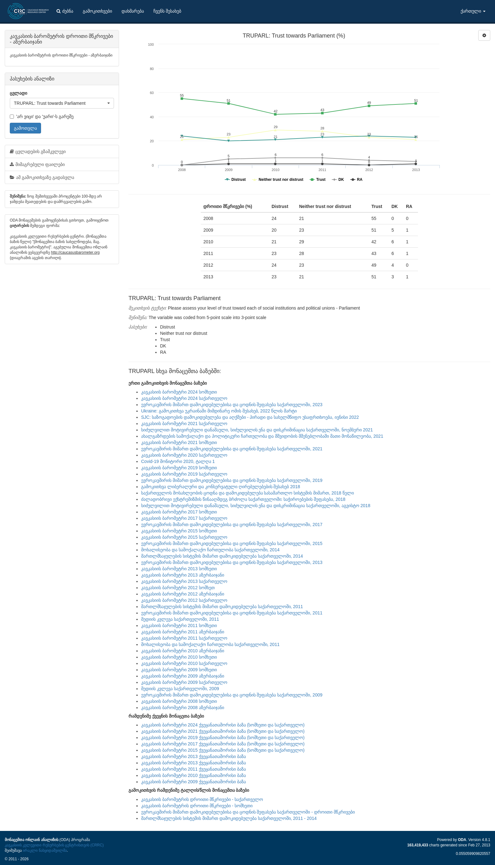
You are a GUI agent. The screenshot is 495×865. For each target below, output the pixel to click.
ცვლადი (18, 93)
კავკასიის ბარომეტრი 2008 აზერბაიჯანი (182, 707)
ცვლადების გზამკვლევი (38, 151)
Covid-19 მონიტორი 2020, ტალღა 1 (178, 461)
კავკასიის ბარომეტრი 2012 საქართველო (184, 600)
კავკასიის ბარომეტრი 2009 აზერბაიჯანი (182, 675)
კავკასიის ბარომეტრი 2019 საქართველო (184, 474)
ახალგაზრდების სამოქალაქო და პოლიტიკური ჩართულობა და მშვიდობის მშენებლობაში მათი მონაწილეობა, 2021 (262, 436)
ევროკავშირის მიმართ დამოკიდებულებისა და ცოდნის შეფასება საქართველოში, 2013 (231, 562)
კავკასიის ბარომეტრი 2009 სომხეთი (179, 669)
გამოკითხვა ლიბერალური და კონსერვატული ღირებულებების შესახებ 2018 (220, 486)
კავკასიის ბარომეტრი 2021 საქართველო (184, 423)
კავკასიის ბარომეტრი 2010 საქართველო (184, 663)
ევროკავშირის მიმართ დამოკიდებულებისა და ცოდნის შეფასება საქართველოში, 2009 (231, 694)
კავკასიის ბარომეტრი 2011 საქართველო (184, 638)
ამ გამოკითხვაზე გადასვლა (42, 177)
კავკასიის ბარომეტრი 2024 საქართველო (184, 398)
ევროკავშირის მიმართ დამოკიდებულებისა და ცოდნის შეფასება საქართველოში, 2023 (231, 404)
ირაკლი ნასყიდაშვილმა (45, 850)
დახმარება (133, 11)
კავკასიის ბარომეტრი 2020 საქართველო (184, 455)
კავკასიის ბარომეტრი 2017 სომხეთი (179, 511)
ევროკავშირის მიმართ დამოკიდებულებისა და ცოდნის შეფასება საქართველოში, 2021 (231, 448)
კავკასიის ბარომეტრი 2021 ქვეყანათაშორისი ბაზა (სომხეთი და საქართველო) (223, 731)
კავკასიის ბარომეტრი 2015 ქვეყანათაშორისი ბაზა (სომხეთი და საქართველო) (223, 750)
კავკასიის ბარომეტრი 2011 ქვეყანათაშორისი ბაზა (193, 769)
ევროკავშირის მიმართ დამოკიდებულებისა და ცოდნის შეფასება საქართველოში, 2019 (231, 480)
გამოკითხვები (97, 11)
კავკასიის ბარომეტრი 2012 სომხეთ (178, 587)
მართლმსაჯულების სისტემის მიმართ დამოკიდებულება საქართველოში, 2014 (222, 556)
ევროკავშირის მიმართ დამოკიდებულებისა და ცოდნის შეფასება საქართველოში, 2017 (231, 524)
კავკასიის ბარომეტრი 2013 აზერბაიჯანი (182, 575)
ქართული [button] (473, 11)
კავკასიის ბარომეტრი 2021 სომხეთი (179, 442)
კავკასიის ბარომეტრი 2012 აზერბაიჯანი (182, 593)
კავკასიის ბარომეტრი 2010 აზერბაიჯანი (182, 650)
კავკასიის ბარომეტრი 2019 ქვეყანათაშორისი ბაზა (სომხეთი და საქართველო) (223, 737)
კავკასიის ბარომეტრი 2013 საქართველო (184, 581)
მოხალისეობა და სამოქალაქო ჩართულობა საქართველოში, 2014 (210, 549)
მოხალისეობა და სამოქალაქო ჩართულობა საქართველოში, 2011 (210, 644)
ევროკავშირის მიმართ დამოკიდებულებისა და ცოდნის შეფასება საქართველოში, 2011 (231, 612)
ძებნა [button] (65, 11)
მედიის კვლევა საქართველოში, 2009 (180, 688)
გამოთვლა (25, 128)
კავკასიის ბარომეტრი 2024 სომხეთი (179, 391)
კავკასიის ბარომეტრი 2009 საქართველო (184, 682)
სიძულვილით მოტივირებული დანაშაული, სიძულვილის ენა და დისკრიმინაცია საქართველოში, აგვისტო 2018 (255, 505)
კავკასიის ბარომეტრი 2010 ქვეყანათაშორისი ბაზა (193, 775)
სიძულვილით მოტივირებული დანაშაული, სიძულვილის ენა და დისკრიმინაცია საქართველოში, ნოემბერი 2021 (257, 429)
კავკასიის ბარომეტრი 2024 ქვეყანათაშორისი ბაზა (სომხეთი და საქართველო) (223, 724)
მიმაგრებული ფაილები (37, 164)
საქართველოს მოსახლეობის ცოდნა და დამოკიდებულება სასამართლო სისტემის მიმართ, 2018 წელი (247, 492)
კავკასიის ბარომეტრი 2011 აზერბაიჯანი (182, 631)
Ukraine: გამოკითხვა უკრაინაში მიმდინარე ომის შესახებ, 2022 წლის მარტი (219, 410)
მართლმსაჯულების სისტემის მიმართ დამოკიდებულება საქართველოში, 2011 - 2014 (229, 818)
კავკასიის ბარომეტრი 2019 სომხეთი (179, 467)
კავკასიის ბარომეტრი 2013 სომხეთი (179, 568)
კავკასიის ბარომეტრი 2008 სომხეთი (179, 701)
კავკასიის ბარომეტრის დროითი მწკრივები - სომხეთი (197, 805)
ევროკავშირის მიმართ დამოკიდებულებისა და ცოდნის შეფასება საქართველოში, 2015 (231, 543)
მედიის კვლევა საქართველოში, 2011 (180, 619)
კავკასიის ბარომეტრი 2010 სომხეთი (179, 657)
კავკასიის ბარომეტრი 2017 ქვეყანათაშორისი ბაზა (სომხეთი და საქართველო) (223, 743)
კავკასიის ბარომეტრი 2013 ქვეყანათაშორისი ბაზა (193, 756)
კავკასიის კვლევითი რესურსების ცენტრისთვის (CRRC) (54, 845)
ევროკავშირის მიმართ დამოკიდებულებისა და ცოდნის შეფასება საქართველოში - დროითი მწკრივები (248, 812)
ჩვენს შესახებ (167, 11)
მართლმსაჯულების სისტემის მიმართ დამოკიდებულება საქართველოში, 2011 (222, 606)
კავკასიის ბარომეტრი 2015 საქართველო (184, 537)
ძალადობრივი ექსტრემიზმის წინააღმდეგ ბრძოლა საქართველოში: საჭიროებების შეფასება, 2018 (243, 499)
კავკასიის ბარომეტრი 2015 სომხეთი (179, 530)
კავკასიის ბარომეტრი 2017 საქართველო (184, 518)
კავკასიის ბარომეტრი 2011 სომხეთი (179, 625)
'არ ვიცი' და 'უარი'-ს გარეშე (42, 116)
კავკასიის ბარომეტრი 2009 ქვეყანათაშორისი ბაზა (193, 781)
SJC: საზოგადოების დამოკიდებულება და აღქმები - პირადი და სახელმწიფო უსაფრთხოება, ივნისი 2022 (250, 417)
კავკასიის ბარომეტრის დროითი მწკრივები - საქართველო (202, 799)
